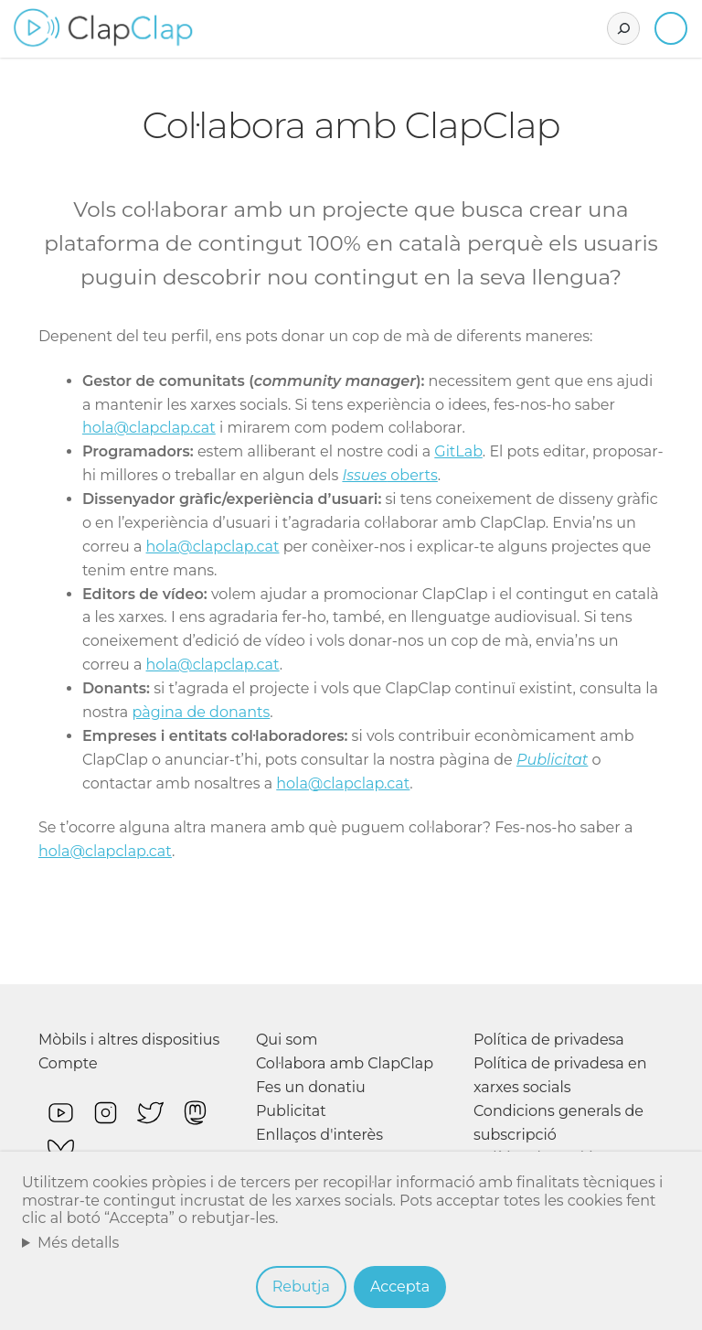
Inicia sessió (670, 28)
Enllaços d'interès (319, 1134)
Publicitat (552, 759)
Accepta (400, 1286)
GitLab (458, 451)
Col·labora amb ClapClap (344, 1063)
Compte (68, 1063)
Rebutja (301, 1286)
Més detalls (78, 1242)
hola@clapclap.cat (149, 427)
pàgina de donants (201, 712)
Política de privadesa (548, 1039)
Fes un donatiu (311, 1087)
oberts (389, 475)
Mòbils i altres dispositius (128, 1039)
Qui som (287, 1039)
